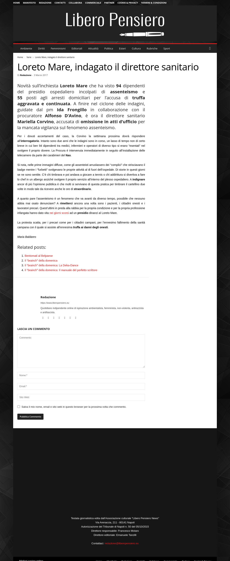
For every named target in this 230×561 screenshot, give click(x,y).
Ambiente (26, 48)
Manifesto (29, 2)
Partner (109, 2)
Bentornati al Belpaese (39, 255)
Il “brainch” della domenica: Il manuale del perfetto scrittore (61, 270)
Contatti (60, 2)
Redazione (45, 2)
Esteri (122, 48)
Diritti (41, 48)
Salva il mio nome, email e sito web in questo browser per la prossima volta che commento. (74, 406)
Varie (29, 57)
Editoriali (77, 48)
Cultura (136, 48)
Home (16, 2)
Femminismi (58, 48)
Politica (108, 48)
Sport (166, 48)
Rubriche (152, 48)
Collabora (75, 2)
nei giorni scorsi (59, 213)
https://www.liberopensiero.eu (54, 303)
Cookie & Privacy (127, 2)
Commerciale (93, 2)
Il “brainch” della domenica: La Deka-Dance (51, 265)
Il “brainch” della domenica (41, 260)
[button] (210, 48)
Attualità (93, 48)
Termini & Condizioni (154, 2)
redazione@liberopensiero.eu (121, 543)
